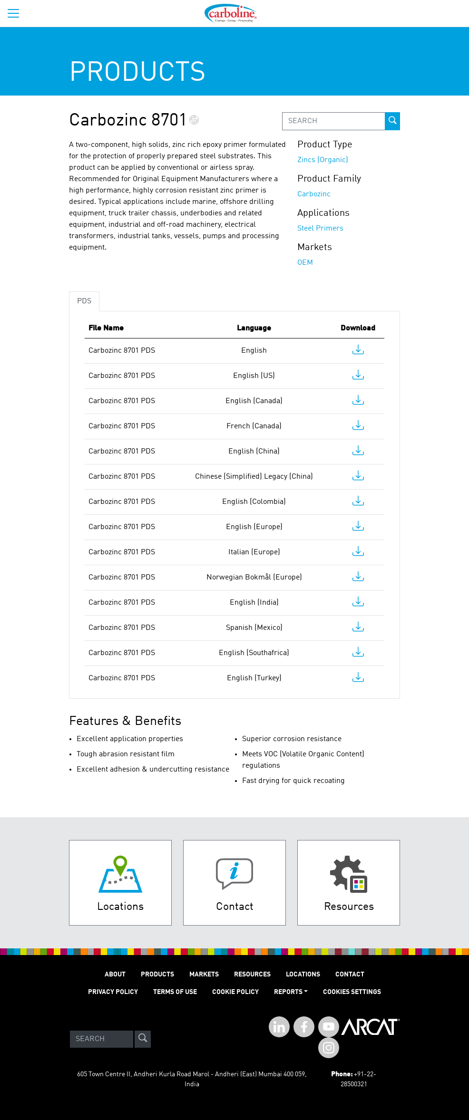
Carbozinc (314, 194)
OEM (305, 263)
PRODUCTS (157, 974)
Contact (349, 974)
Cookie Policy (235, 992)
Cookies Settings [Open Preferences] (352, 992)
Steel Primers (320, 228)
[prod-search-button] (392, 121)
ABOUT (115, 974)
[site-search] (143, 1039)
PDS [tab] (84, 301)
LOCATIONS (303, 974)
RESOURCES (252, 974)
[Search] (101, 1039)
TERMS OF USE (175, 992)
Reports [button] (288, 992)
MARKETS (204, 974)
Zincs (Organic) (322, 160)
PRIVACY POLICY (113, 992)
